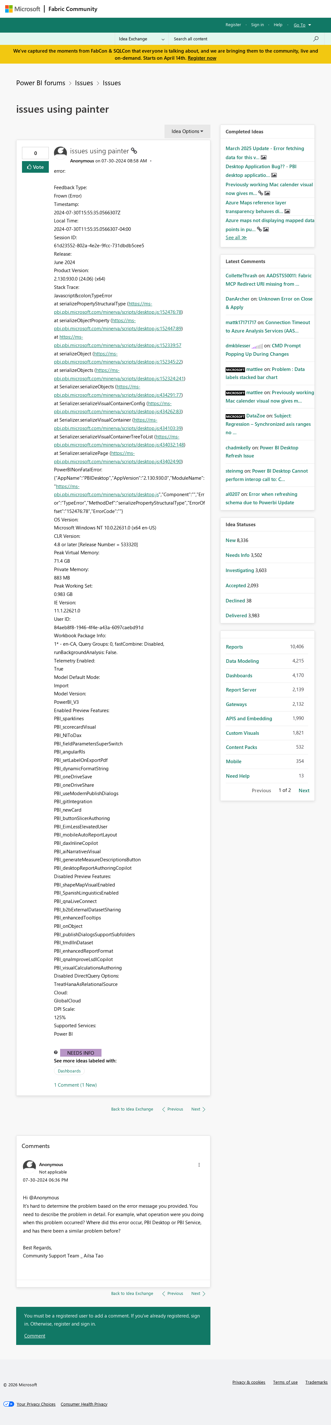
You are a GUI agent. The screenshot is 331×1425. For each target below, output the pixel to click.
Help (278, 24)
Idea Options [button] (185, 131)
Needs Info (80, 1053)
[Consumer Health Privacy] (84, 1404)
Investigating (240, 570)
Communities (196, 8)
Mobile (233, 761)
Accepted (236, 585)
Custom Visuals (242, 733)
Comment (34, 1335)
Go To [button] (299, 24)
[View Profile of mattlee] (254, 369)
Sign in (257, 24)
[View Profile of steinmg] (234, 470)
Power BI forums (40, 82)
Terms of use (285, 1382)
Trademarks (316, 1382)
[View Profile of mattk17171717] (241, 322)
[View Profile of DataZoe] (255, 415)
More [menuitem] (246, 8)
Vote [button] (38, 166)
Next (304, 790)
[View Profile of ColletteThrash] (241, 275)
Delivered (237, 615)
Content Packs (241, 747)
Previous (261, 790)
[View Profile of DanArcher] (238, 298)
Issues (84, 82)
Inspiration (140, 8)
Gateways (236, 704)
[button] (199, 1164)
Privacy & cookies (248, 1382)
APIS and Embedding (249, 718)
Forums (112, 8)
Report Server (241, 689)
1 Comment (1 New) (75, 1085)
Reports (234, 646)
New (231, 540)
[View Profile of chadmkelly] (238, 447)
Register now (202, 58)
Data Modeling (242, 661)
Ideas (167, 8)
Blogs (224, 8)
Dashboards (69, 1070)
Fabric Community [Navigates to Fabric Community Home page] (72, 9)
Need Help (238, 776)
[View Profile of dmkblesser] (238, 345)
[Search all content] (246, 39)
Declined (236, 600)
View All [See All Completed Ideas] (236, 237)
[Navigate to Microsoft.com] (22, 9)
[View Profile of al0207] (233, 494)
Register (233, 24)
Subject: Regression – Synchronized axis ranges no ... (268, 423)
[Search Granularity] (141, 39)
